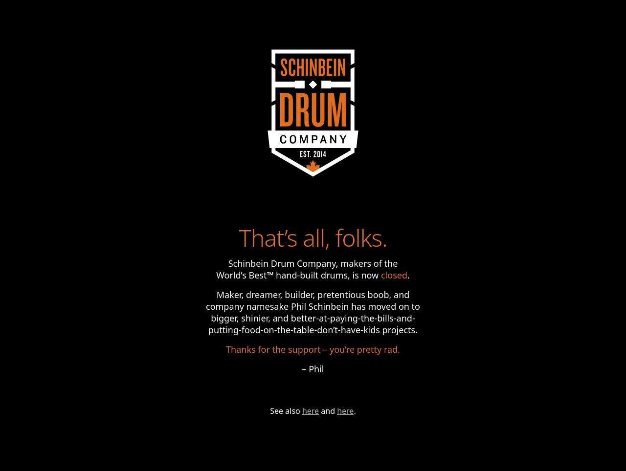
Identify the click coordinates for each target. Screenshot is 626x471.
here (310, 411)
